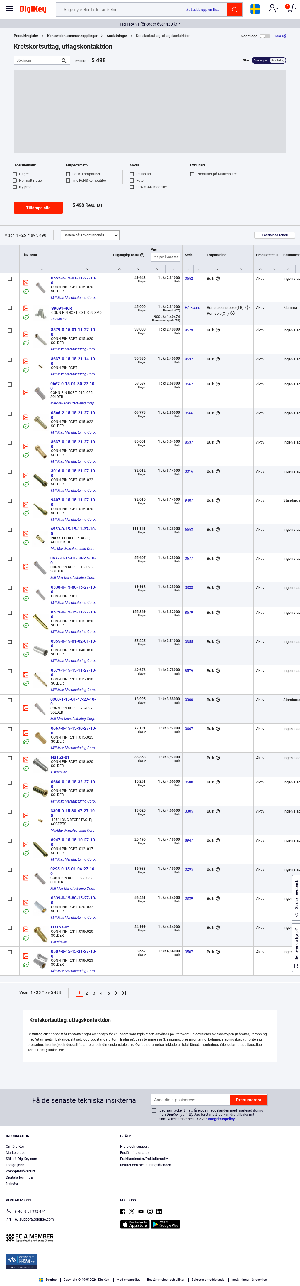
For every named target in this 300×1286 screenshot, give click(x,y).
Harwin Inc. (59, 319)
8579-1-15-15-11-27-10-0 (73, 672)
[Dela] (280, 36)
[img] (33, 10)
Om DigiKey (15, 1147)
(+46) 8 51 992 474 (25, 1212)
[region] (150, 1270)
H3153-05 (60, 927)
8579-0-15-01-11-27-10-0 (73, 332)
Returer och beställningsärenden (145, 1165)
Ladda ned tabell (275, 235)
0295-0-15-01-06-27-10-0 (73, 871)
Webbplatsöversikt (20, 1171)
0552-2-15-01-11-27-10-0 (73, 280)
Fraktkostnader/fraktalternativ (144, 1159)
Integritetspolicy (221, 1119)
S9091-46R (61, 308)
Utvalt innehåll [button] (84, 235)
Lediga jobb (15, 1165)
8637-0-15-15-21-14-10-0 (73, 361)
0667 (189, 384)
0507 (189, 952)
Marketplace (15, 1153)
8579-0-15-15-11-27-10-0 (73, 614)
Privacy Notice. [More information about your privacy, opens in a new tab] (47, 1280)
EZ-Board (192, 307)
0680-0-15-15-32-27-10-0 (73, 784)
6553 (189, 529)
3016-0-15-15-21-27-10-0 (73, 473)
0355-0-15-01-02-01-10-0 (73, 643)
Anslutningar (117, 36)
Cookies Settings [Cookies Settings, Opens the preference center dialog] (223, 1270)
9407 (189, 500)
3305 (189, 811)
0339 (189, 898)
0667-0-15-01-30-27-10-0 (73, 386)
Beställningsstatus (134, 1153)
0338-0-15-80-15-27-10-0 (73, 589)
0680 (189, 782)
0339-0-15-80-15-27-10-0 (73, 900)
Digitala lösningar (20, 1177)
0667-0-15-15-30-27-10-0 (73, 730)
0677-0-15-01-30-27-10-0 (73, 560)
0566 (189, 413)
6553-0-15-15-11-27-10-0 (73, 531)
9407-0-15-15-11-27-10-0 (73, 502)
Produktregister (26, 36)
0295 (189, 869)
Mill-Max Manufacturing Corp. (73, 298)
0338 (189, 587)
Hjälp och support (134, 1147)
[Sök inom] (37, 60)
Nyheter (12, 1183)
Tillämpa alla (38, 207)
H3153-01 (60, 757)
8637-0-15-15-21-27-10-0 (73, 444)
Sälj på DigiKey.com (21, 1159)
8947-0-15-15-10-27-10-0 (73, 842)
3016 (189, 471)
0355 (189, 641)
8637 (189, 359)
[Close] (290, 1269)
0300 (189, 699)
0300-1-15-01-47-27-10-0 (73, 701)
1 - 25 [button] (21, 235)
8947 (189, 840)
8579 (189, 330)
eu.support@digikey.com (30, 1220)
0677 (189, 558)
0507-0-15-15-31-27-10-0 (73, 953)
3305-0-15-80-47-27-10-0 (73, 813)
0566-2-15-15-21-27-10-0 (73, 415)
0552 (189, 278)
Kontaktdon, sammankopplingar (72, 36)
